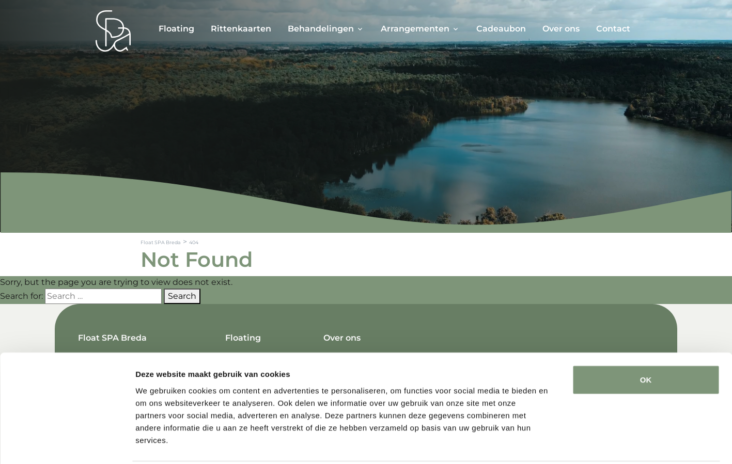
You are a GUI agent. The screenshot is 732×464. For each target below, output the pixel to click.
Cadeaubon (501, 29)
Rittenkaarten (241, 29)
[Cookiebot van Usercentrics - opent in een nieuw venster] (67, 444)
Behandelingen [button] (321, 29)
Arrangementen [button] (415, 29)
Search (182, 296)
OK (646, 342)
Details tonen (558, 443)
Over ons (561, 29)
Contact (613, 29)
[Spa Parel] (113, 31)
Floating (176, 29)
